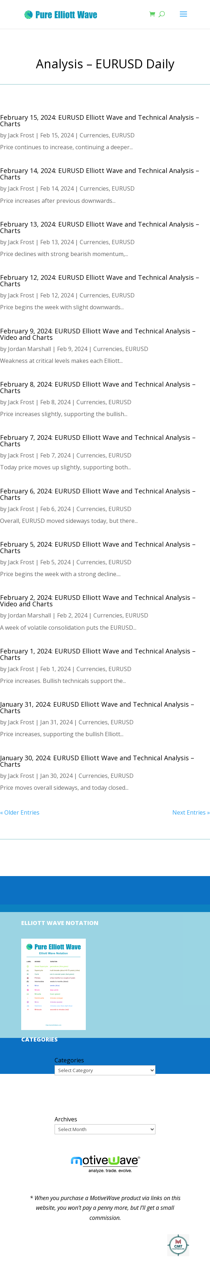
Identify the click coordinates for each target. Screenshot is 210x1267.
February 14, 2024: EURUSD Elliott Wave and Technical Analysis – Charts (99, 173)
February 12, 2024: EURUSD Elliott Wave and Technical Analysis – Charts (99, 280)
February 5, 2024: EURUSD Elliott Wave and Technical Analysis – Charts (98, 547)
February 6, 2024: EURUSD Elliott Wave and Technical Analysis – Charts (98, 494)
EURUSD (123, 135)
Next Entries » (191, 812)
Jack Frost (21, 135)
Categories (69, 1060)
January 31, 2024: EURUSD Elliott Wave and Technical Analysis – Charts (97, 707)
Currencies (94, 135)
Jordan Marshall (29, 349)
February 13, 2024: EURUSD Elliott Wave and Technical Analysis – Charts (99, 227)
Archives (66, 1119)
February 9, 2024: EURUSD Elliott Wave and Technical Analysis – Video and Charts (98, 334)
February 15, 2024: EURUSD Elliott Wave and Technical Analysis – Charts (99, 120)
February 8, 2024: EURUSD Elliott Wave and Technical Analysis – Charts (98, 387)
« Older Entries (19, 812)
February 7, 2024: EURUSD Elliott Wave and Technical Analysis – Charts (98, 440)
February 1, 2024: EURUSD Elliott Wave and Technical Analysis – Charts (98, 654)
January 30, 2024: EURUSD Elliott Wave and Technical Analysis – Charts (97, 761)
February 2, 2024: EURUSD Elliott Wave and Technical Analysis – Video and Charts (98, 600)
